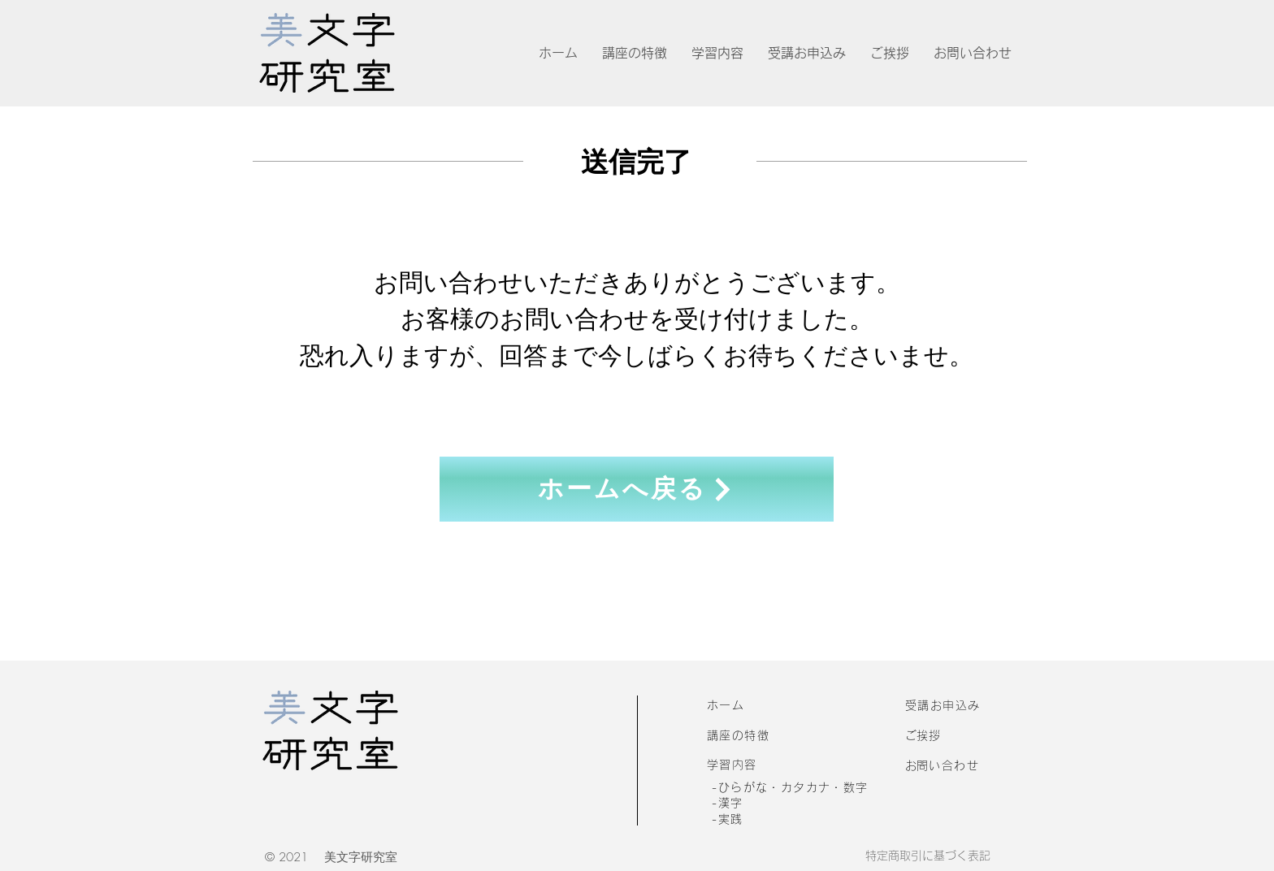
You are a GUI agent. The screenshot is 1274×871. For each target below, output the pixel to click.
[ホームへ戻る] (637, 489)
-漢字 (727, 802)
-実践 (727, 819)
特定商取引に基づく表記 (927, 855)
